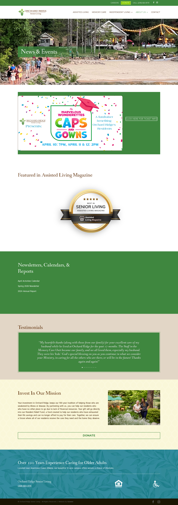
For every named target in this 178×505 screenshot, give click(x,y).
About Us (141, 12)
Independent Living (119, 12)
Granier (70, 502)
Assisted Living (81, 12)
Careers (115, 3)
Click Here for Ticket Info (141, 119)
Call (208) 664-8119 (141, 3)
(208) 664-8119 (24, 486)
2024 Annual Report (27, 291)
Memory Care (99, 12)
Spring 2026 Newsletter (28, 286)
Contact (155, 12)
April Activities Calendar (29, 281)
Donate (126, 3)
